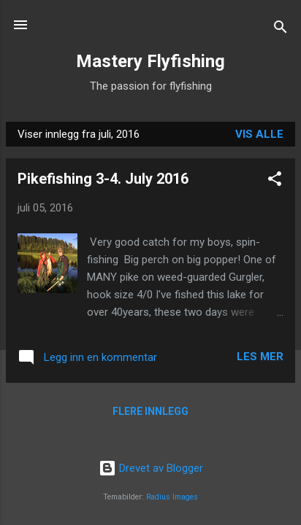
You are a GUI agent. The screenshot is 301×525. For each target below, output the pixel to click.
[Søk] (280, 29)
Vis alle (259, 134)
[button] (274, 181)
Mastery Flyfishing (150, 61)
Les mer (260, 356)
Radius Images (172, 497)
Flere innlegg (150, 411)
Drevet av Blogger (151, 468)
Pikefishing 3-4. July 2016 (103, 178)
